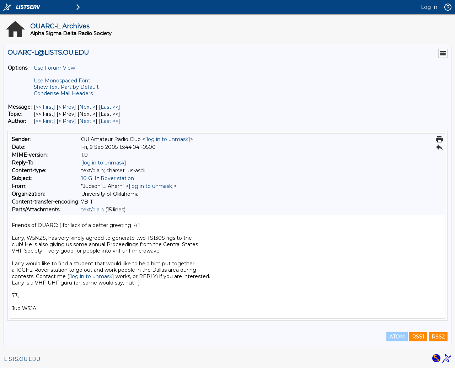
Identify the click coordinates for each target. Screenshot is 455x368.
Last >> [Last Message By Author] (109, 121)
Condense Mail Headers (63, 93)
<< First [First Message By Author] (44, 121)
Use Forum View (54, 68)
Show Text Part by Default (66, 87)
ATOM (397, 337)
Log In (429, 7)
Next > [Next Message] (87, 107)
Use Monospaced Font (62, 80)
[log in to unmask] (167, 139)
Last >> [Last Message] (109, 107)
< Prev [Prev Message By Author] (66, 121)
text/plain (92, 209)
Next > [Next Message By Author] (87, 121)
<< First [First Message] (44, 107)
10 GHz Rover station (107, 178)
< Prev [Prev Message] (66, 107)
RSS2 (438, 337)
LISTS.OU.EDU (22, 359)
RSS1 (418, 337)
